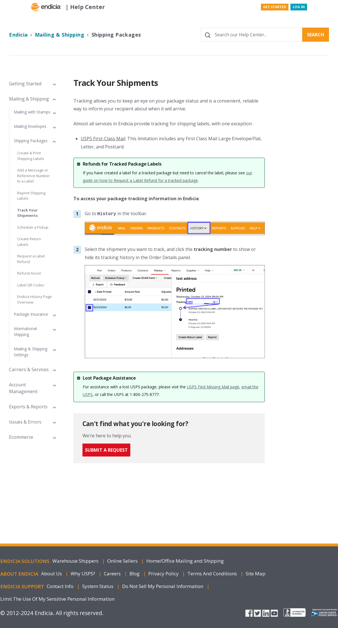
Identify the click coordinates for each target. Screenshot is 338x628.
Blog (135, 573)
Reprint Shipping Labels (31, 195)
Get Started (274, 7)
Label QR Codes (30, 285)
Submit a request (106, 452)
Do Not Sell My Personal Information (163, 586)
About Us (52, 573)
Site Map (255, 573)
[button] (32, 83)
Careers (113, 573)
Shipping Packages (116, 34)
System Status (98, 586)
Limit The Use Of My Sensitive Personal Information (57, 599)
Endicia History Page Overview (34, 299)
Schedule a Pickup (32, 227)
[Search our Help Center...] (251, 35)
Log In (299, 7)
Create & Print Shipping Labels (30, 155)
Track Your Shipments (27, 213)
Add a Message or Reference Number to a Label (33, 176)
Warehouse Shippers (76, 561)
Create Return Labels (29, 241)
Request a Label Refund (31, 258)
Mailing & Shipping (59, 34)
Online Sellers (123, 561)
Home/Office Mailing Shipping (185, 561)
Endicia (18, 34)
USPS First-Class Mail (103, 138)
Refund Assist (29, 273)
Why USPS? (83, 573)
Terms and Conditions (212, 573)
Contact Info (61, 586)
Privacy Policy (164, 573)
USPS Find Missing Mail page (213, 386)
